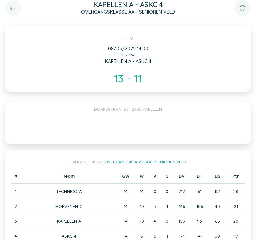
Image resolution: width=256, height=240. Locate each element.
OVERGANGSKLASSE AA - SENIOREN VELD (145, 161)
